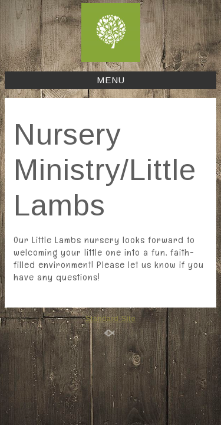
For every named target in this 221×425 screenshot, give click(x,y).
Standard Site (110, 319)
